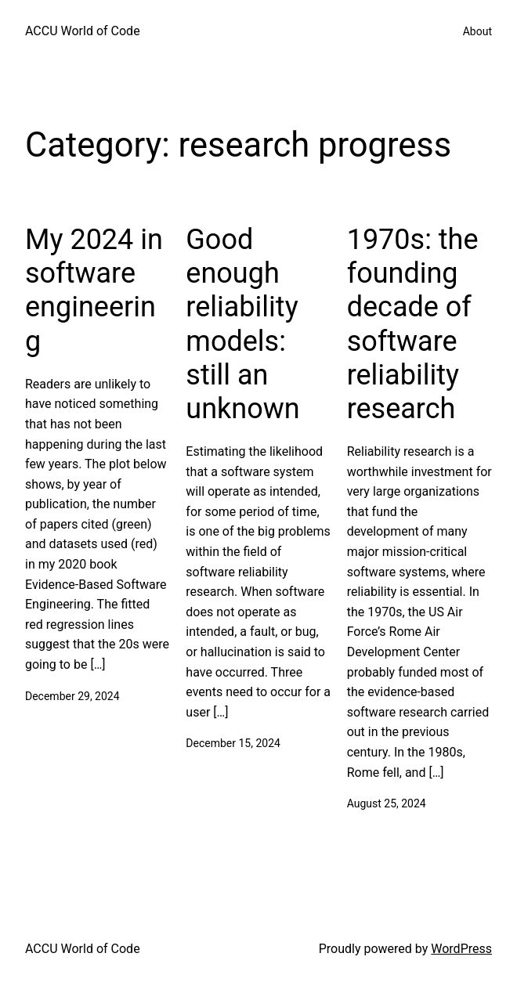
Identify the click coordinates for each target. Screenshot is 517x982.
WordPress (461, 948)
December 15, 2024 (233, 743)
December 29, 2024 (72, 696)
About (477, 31)
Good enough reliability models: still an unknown (242, 324)
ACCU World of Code (82, 30)
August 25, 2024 (386, 803)
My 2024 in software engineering (94, 290)
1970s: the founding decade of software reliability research (413, 324)
